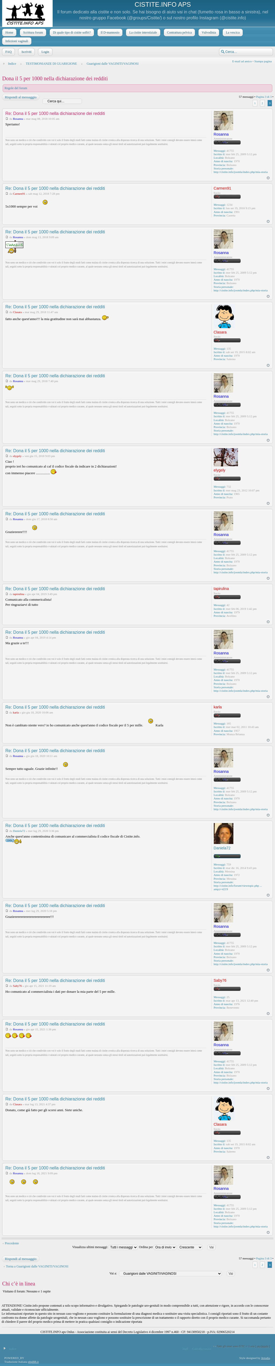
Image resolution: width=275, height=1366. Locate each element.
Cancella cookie (201, 1348)
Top (268, 177)
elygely (17, 456)
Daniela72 (19, 830)
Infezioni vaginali (16, 41)
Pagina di (264, 96)
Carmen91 (19, 193)
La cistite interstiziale (142, 32)
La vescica (232, 32)
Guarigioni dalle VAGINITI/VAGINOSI (113, 64)
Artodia (265, 1358)
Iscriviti (25, 52)
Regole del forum (16, 88)
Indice (12, 64)
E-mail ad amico (242, 61)
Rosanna (18, 118)
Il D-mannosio (110, 32)
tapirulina (18, 594)
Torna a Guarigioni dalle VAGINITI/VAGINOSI (37, 1266)
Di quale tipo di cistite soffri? (71, 32)
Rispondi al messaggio (20, 97)
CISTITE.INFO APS (163, 4)
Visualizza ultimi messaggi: (105, 1247)
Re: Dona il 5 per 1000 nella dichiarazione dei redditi (55, 113)
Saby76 (17, 985)
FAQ (8, 52)
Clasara (17, 312)
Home (8, 32)
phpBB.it (33, 1361)
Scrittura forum (32, 32)
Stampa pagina (263, 61)
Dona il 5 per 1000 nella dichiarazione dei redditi (55, 78)
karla (16, 712)
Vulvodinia (208, 32)
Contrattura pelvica (179, 32)
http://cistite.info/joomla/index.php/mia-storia (241, 171)
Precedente (12, 1243)
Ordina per (158, 1247)
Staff (184, 1348)
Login (44, 52)
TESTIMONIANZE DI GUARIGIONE (51, 64)
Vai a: (113, 1273)
